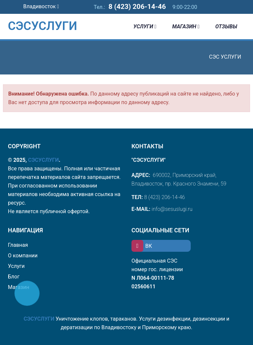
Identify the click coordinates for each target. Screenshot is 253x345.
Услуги (144, 26)
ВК (141, 246)
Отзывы (226, 26)
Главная (18, 245)
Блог (13, 276)
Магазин (186, 26)
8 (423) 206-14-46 (137, 7)
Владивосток (41, 6)
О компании (23, 255)
